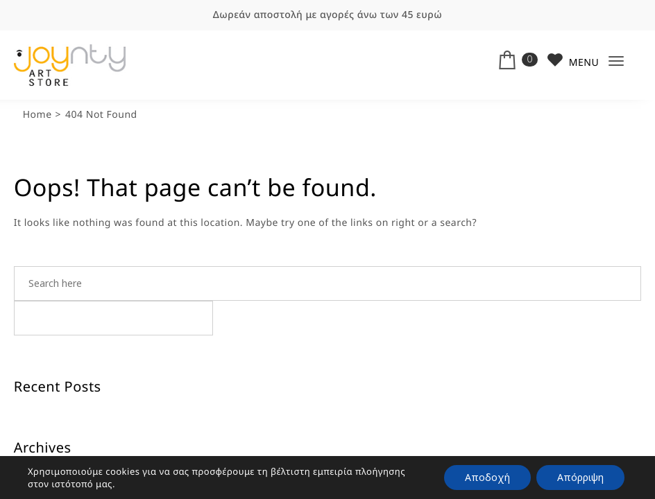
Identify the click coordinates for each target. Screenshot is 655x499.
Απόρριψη (580, 477)
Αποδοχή (487, 477)
